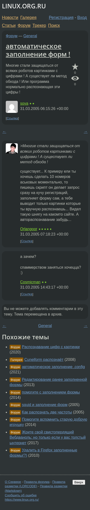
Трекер (39, 25)
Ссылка (12, 118)
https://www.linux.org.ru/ (22, 499)
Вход (82, 17)
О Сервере (13, 482)
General (30, 36)
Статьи (9, 25)
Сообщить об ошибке (21, 495)
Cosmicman (30, 282)
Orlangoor (28, 229)
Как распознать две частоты (47, 412)
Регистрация (61, 17)
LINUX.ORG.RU (24, 6)
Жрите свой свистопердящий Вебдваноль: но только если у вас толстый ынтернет (48, 437)
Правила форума (37, 482)
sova (24, 103)
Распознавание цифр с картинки (51, 347)
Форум (24, 25)
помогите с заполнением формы (51, 392)
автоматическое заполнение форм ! (38, 50)
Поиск (54, 25)
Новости (10, 17)
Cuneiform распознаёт (44, 360)
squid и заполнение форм (44, 405)
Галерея (28, 17)
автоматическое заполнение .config (53, 367)
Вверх (78, 482)
